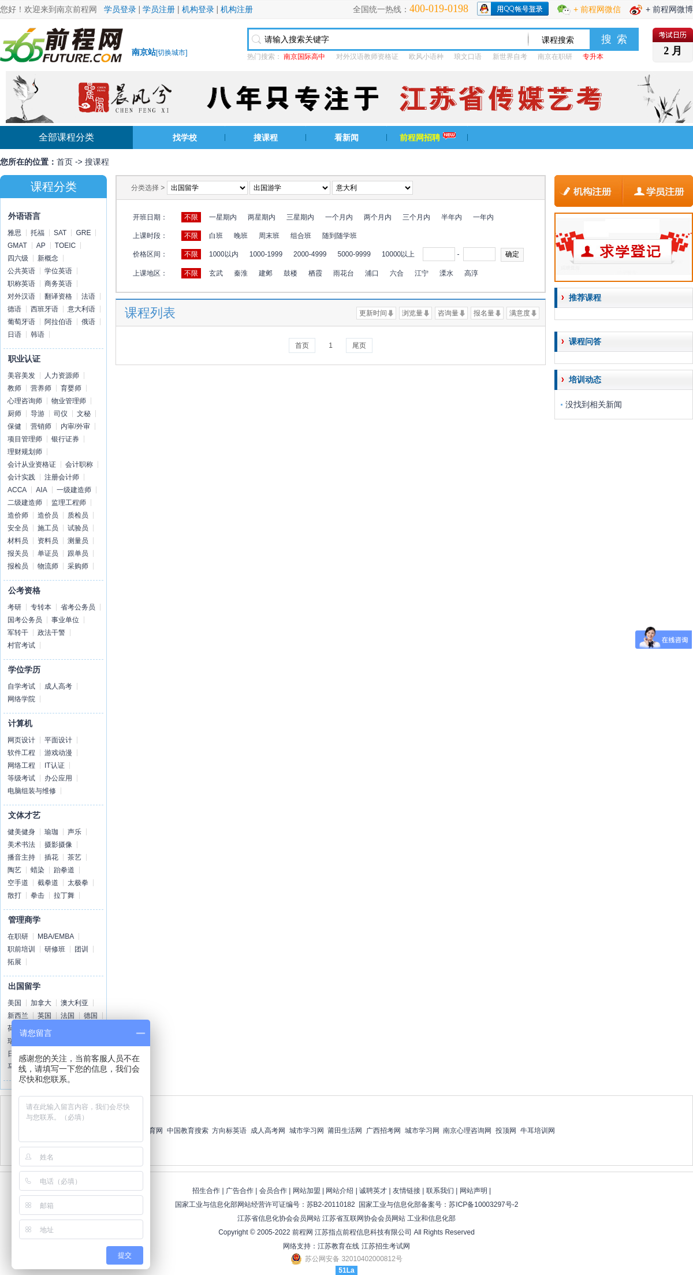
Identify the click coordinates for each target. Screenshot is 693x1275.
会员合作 (273, 1191)
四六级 (18, 258)
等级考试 (21, 778)
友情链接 (406, 1191)
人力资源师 (61, 375)
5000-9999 (353, 254)
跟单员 (78, 553)
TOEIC (65, 245)
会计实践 (21, 477)
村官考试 (21, 645)
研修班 (54, 949)
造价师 (18, 515)
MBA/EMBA (56, 936)
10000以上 (398, 254)
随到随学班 (339, 236)
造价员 (48, 515)
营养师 (41, 388)
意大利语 (81, 309)
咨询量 (448, 313)
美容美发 (21, 375)
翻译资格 (58, 296)
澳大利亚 (74, 1002)
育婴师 (71, 388)
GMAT (17, 245)
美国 (14, 1002)
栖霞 (315, 273)
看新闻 (346, 137)
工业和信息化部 (431, 1218)
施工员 (48, 528)
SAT (60, 232)
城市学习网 (306, 1131)
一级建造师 (74, 489)
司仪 (61, 413)
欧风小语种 (426, 57)
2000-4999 (309, 254)
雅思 (14, 232)
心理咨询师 (25, 400)
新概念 (48, 258)
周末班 (269, 236)
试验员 (78, 528)
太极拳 (78, 882)
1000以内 (224, 254)
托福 (37, 232)
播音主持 (21, 857)
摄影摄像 (58, 844)
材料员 (18, 540)
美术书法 (21, 844)
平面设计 (58, 740)
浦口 (372, 273)
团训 (81, 949)
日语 (14, 334)
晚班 (241, 236)
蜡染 (37, 870)
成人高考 (58, 686)
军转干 (18, 632)
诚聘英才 (373, 1191)
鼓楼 (290, 273)
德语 (14, 309)
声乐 (74, 831)
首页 (65, 161)
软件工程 (21, 752)
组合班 (300, 236)
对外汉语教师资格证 (367, 57)
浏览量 (412, 313)
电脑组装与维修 (32, 790)
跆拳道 (64, 870)
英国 (44, 1015)
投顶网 (505, 1131)
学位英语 (58, 270)
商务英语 (58, 283)
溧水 (446, 273)
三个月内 (416, 217)
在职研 (18, 936)
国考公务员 (25, 619)
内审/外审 (75, 426)
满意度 (519, 313)
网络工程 (21, 765)
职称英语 (21, 283)
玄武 (216, 273)
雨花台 (343, 273)
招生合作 (206, 1191)
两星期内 (261, 217)
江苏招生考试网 (386, 1246)
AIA (41, 489)
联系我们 (440, 1191)
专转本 (41, 607)
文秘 (84, 413)
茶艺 (74, 857)
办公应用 (58, 778)
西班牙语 (44, 309)
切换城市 (171, 53)
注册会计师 (61, 477)
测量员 (78, 540)
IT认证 (54, 765)
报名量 (484, 313)
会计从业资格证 (32, 464)
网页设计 (21, 740)
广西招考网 (383, 1131)
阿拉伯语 (58, 321)
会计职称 (79, 464)
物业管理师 (68, 400)
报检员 (18, 566)
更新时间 (373, 313)
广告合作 (240, 1191)
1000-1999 (265, 254)
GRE (83, 232)
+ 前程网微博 (669, 9)
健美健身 (21, 831)
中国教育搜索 (187, 1131)
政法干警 (51, 632)
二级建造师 (25, 502)
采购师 (78, 566)
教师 (14, 388)
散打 (14, 895)
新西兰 (18, 1015)
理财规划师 (25, 451)
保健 (14, 426)
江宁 (422, 273)
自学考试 (21, 686)
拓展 (14, 961)
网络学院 (21, 699)
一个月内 (339, 217)
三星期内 (300, 217)
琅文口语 (468, 57)
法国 (67, 1015)
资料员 (48, 540)
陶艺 (14, 870)
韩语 (37, 334)
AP (41, 245)
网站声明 (473, 1191)
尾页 (359, 345)
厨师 (14, 413)
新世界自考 (510, 57)
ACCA (17, 489)
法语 (88, 296)
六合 (397, 273)
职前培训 (21, 949)
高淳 (471, 273)
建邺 (266, 273)
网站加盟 (307, 1191)
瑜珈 (51, 831)
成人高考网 (268, 1131)
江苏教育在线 (338, 1246)
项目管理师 (25, 439)
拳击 (37, 895)
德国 (91, 1015)
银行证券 (65, 439)
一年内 (483, 217)
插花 (51, 857)
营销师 (41, 426)
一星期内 (223, 217)
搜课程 (266, 137)
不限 (191, 217)
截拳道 (48, 882)
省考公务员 (78, 607)
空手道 (18, 882)
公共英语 (21, 270)
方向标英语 (229, 1131)
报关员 (18, 553)
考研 (14, 607)
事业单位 (65, 619)
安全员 (18, 528)
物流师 (48, 566)
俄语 (88, 321)
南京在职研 (555, 57)
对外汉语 (21, 296)
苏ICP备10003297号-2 (483, 1204)
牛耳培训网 (537, 1131)
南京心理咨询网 (467, 1131)
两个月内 (378, 217)
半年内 (451, 217)
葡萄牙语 (21, 321)
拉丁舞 (64, 895)
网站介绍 (339, 1191)
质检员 (78, 515)
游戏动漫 (58, 752)
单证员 (48, 553)
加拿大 (41, 1002)
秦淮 (241, 273)
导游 (37, 413)
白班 (216, 236)
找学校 (185, 137)
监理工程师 (68, 502)
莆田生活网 (344, 1131)
